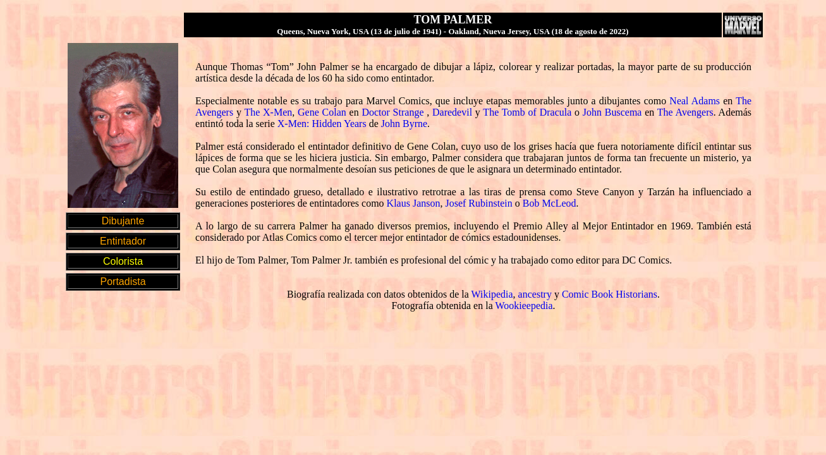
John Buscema (612, 112)
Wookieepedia (523, 305)
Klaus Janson (413, 203)
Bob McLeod (549, 203)
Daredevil (452, 112)
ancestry (535, 294)
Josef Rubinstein (478, 203)
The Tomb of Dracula (527, 112)
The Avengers (685, 112)
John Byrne (404, 123)
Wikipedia (492, 294)
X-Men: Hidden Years (322, 123)
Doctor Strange (392, 112)
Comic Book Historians (609, 294)
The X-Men (268, 112)
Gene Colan (322, 112)
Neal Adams (694, 100)
